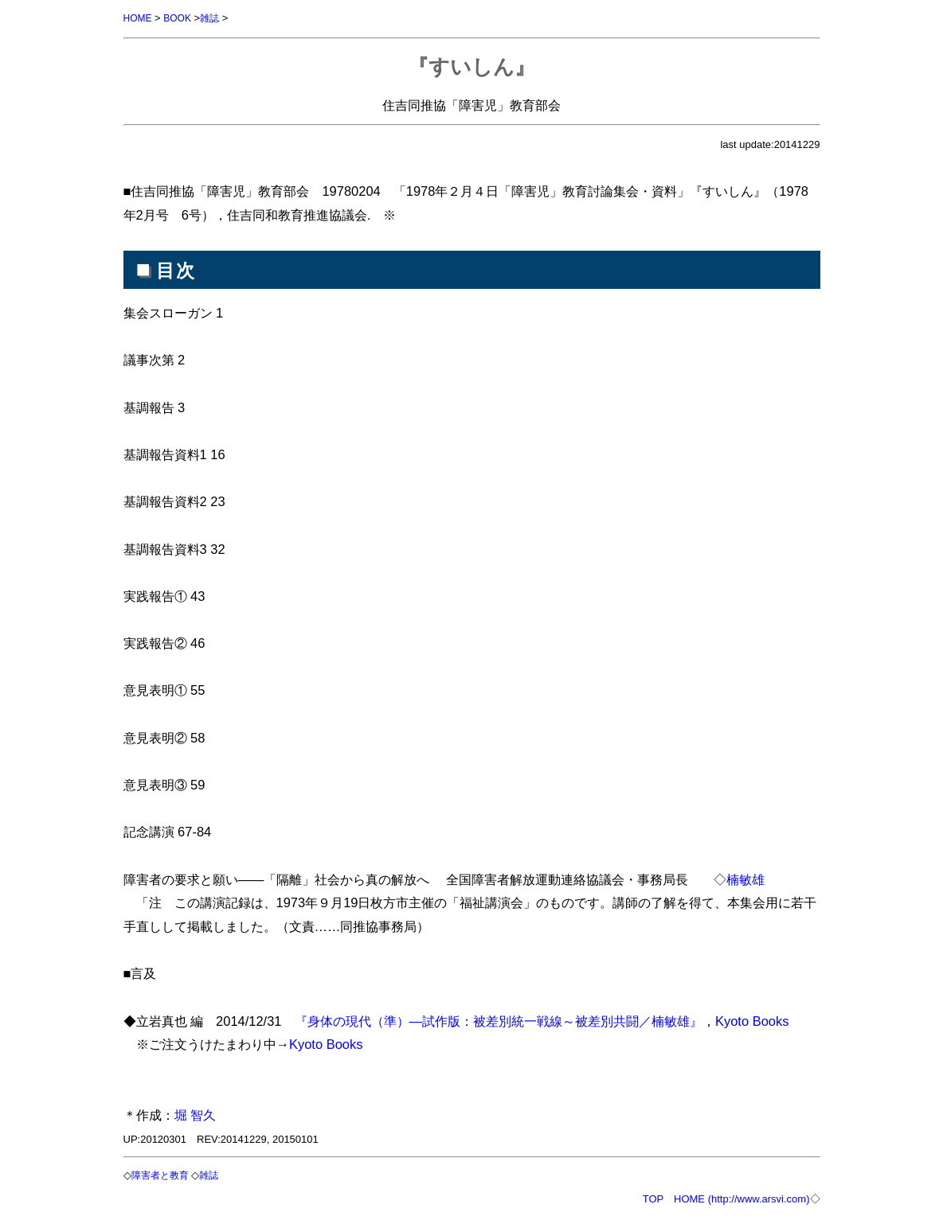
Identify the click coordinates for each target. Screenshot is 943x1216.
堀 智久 (195, 1114)
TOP (653, 1197)
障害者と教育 (165, 1174)
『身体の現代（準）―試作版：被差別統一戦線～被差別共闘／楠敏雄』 (498, 1020)
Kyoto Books (751, 1020)
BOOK (181, 18)
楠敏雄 (745, 878)
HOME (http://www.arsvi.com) (741, 1197)
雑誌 (215, 18)
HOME (139, 18)
